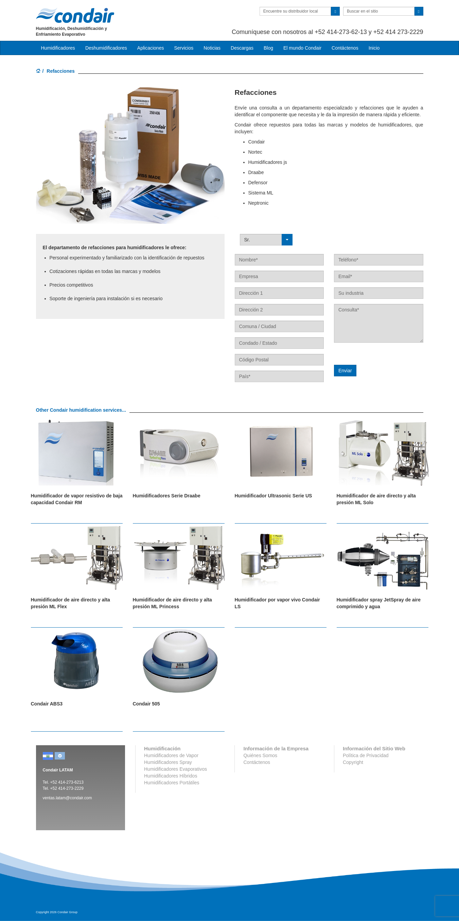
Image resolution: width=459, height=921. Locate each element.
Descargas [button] (242, 48)
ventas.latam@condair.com (67, 798)
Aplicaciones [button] (150, 48)
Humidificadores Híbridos (170, 776)
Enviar (345, 370)
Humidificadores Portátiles (171, 782)
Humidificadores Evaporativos (175, 769)
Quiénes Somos (260, 755)
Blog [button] (268, 48)
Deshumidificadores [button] (106, 48)
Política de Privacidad (366, 755)
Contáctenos (345, 48)
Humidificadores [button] (58, 48)
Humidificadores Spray (168, 762)
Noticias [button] (212, 48)
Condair (75, 15)
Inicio (374, 48)
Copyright (353, 762)
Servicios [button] (183, 48)
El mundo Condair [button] (302, 48)
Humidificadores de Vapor (171, 755)
